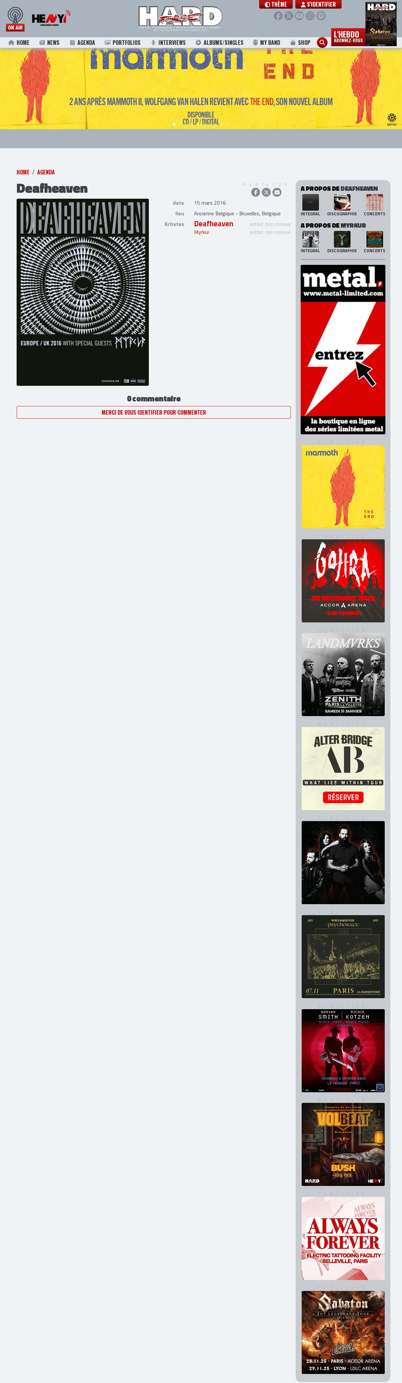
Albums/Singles (219, 43)
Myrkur (201, 223)
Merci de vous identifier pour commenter (154, 403)
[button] (284, 4)
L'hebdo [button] (348, 36)
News (49, 43)
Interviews (168, 43)
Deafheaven (213, 214)
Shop (299, 43)
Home (19, 43)
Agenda (82, 43)
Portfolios (122, 43)
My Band (266, 43)
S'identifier (326, 4)
